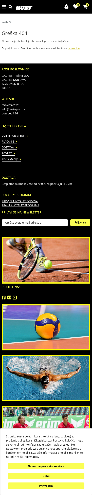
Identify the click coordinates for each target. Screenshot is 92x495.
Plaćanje (8, 141)
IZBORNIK (5, 7)
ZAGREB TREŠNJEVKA (15, 76)
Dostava (8, 147)
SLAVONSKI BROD (13, 84)
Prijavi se (80, 222)
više (70, 184)
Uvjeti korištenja (13, 135)
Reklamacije (10, 159)
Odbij (46, 476)
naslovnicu (74, 48)
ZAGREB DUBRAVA (14, 80)
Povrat (7, 153)
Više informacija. (28, 457)
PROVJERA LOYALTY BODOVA (20, 201)
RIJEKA (6, 88)
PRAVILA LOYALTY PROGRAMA (20, 205)
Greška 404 (7, 21)
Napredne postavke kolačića (46, 466)
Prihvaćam (46, 485)
